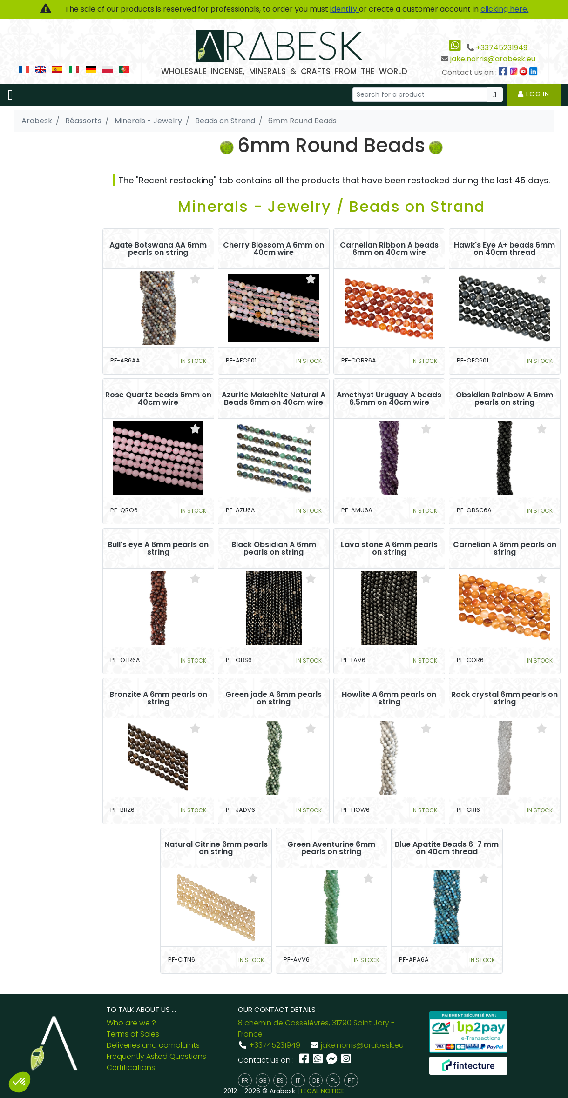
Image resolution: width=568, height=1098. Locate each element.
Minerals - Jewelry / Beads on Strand (331, 206)
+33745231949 (501, 47)
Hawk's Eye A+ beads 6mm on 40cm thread (504, 248)
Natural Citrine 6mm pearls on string (216, 848)
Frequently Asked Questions (156, 1056)
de (315, 1081)
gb (262, 1081)
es (280, 1081)
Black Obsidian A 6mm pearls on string (273, 548)
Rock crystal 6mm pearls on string (504, 698)
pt (351, 1081)
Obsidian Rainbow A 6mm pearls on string (504, 398)
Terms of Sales (133, 1034)
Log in (533, 94)
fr (245, 1081)
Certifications (131, 1067)
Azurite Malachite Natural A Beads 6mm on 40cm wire (273, 398)
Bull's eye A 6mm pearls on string (158, 548)
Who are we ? (131, 1023)
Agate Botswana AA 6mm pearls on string (158, 248)
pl (334, 1081)
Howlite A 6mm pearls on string (389, 698)
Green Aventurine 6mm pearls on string (331, 848)
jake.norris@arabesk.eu (492, 59)
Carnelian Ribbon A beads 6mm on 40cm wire (389, 248)
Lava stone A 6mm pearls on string (389, 548)
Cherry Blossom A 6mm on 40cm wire (273, 248)
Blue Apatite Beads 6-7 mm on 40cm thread (447, 848)
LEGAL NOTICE (323, 1091)
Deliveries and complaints (153, 1045)
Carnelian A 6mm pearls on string (504, 548)
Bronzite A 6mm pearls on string (158, 698)
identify (344, 9)
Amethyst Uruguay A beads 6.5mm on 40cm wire (389, 398)
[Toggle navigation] (10, 94)
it (298, 1081)
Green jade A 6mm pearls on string (273, 698)
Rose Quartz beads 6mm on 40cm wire (158, 398)
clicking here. (504, 9)
